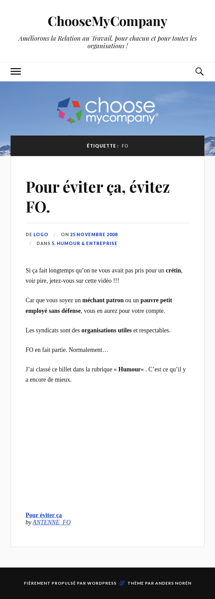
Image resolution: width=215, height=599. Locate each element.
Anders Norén (173, 583)
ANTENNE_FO (52, 522)
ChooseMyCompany (107, 20)
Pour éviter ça (44, 515)
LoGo (41, 234)
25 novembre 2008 (94, 234)
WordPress (102, 583)
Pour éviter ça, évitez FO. (98, 196)
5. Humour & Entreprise (85, 243)
